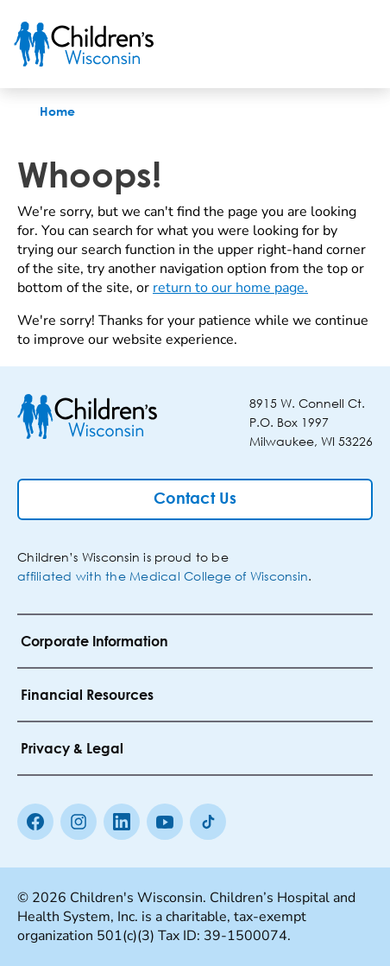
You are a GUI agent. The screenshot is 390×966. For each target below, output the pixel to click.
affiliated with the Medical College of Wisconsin (162, 576)
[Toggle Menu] (355, 44)
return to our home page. (230, 287)
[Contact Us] (195, 499)
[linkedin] (122, 822)
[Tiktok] (208, 822)
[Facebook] (35, 822)
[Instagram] (78, 822)
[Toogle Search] (310, 44)
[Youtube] (165, 822)
